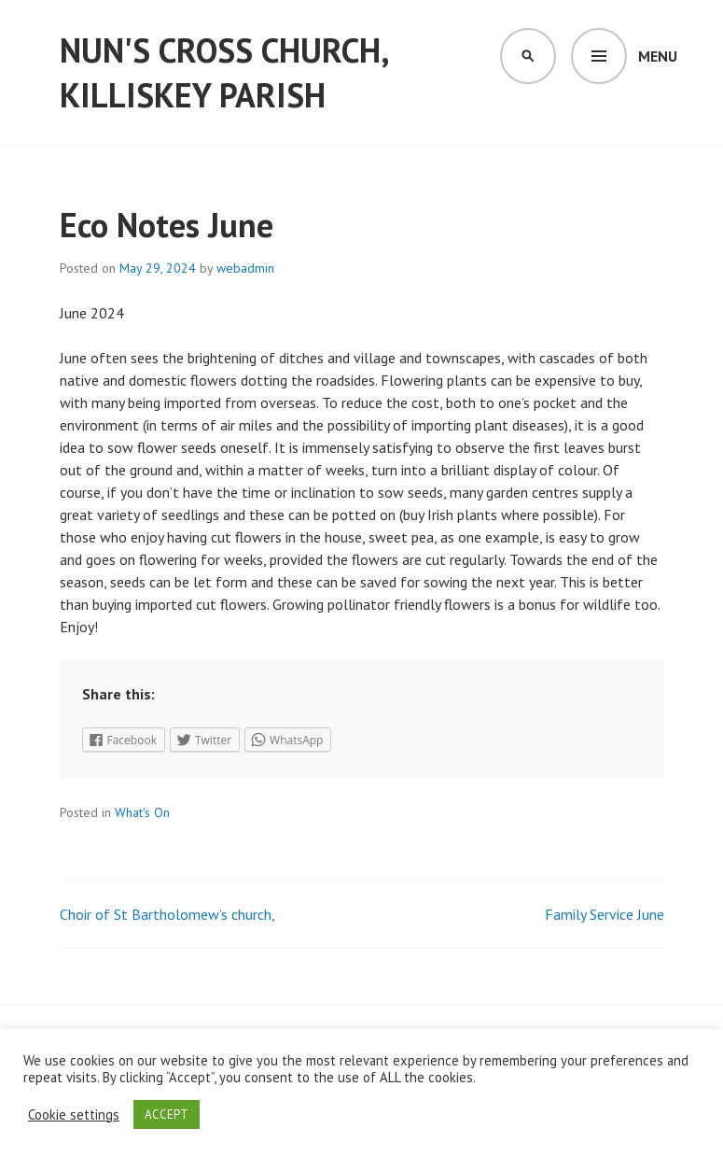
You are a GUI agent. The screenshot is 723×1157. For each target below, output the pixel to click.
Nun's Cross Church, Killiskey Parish (224, 72)
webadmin (245, 268)
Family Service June (604, 914)
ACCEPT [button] (166, 1114)
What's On (142, 812)
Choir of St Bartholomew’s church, (167, 914)
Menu (657, 56)
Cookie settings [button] (73, 1115)
